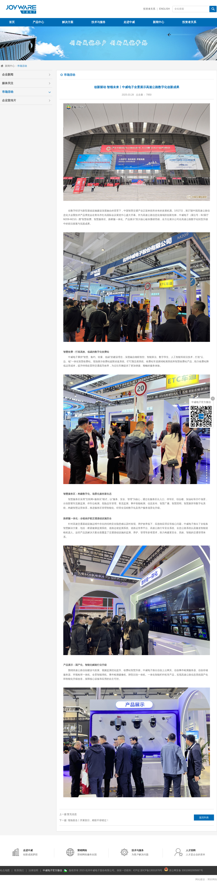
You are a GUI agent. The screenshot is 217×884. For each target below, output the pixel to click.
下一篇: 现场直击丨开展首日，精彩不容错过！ (84, 820)
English (164, 8)
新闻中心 (10, 65)
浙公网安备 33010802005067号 (183, 869)
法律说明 (33, 870)
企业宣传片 (9, 100)
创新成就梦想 (30, 852)
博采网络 (212, 879)
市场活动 (7, 91)
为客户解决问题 (140, 852)
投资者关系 (149, 8)
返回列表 (204, 817)
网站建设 (200, 879)
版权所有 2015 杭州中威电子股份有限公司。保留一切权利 (100, 870)
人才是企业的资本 (195, 852)
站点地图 (5, 870)
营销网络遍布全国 (87, 852)
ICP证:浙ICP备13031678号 (147, 870)
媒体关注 (7, 83)
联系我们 (19, 870)
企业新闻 (7, 74)
